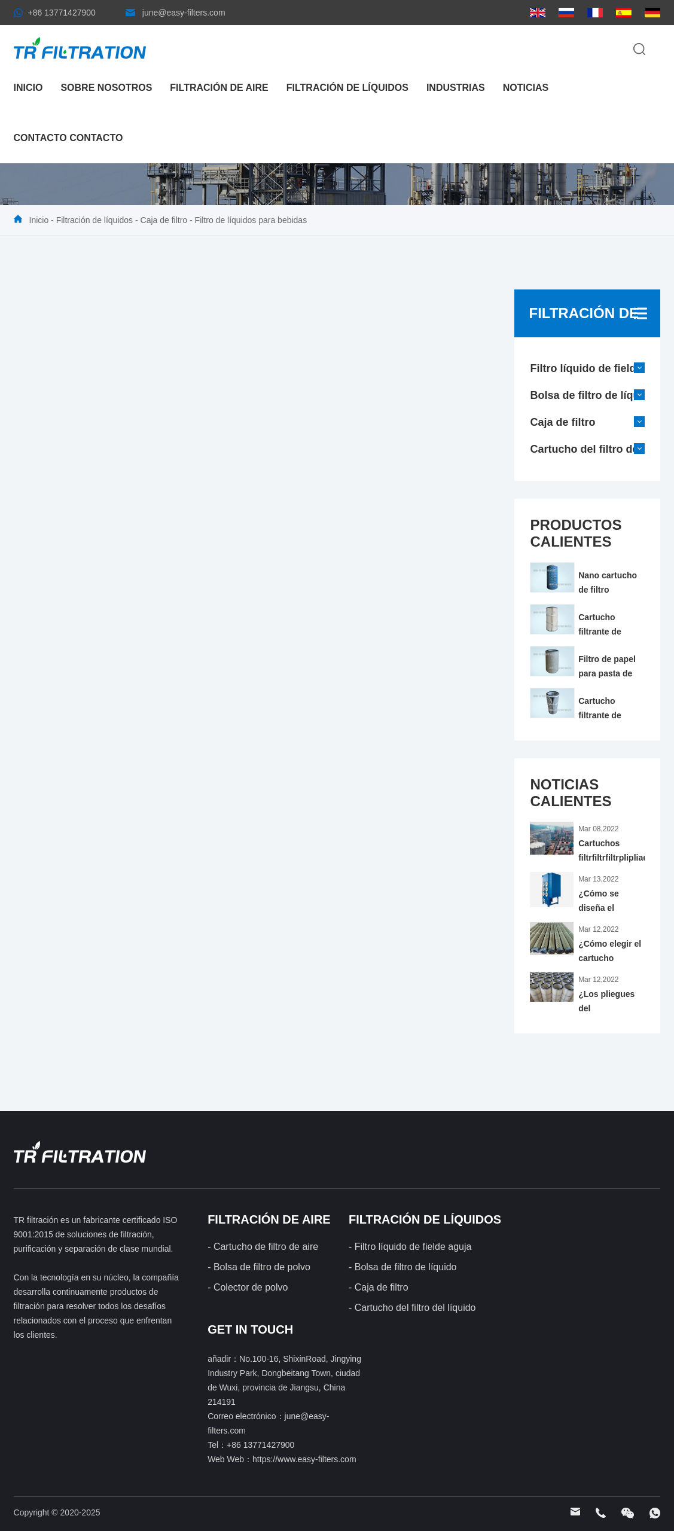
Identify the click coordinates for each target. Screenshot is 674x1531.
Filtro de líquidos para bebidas (251, 220)
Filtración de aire (219, 88)
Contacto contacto (68, 138)
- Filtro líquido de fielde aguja (410, 1247)
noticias (525, 88)
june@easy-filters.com (183, 12)
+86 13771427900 (62, 12)
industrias (455, 88)
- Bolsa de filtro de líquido (403, 1267)
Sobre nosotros (106, 88)
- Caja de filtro (378, 1287)
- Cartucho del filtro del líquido (412, 1308)
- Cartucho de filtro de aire (263, 1247)
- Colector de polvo (248, 1287)
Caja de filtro (164, 220)
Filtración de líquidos (347, 88)
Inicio (28, 88)
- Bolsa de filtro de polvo (259, 1267)
